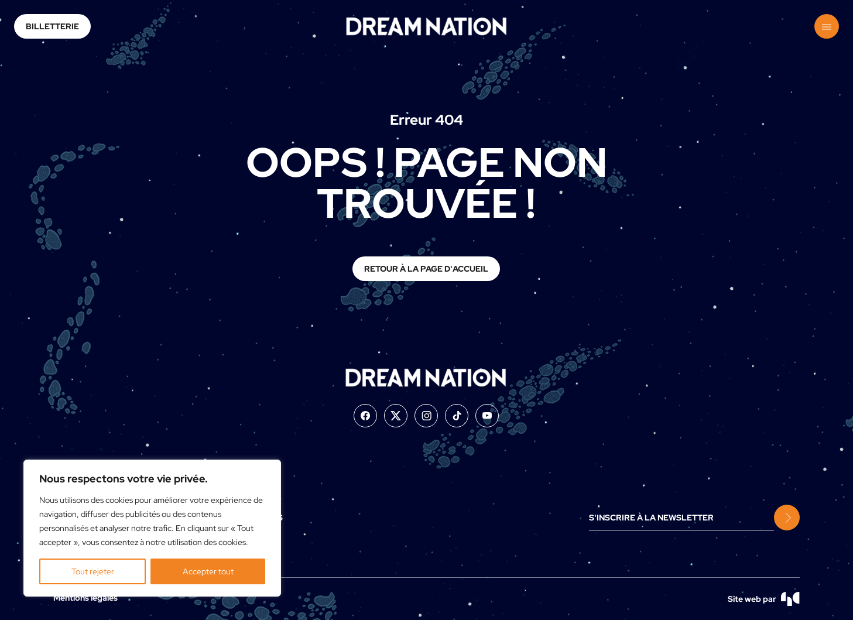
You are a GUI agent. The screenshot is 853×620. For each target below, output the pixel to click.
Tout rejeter (92, 571)
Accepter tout (208, 571)
